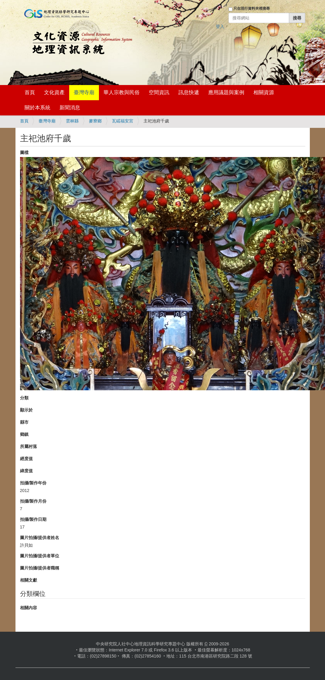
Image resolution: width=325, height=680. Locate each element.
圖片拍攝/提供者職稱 (39, 568)
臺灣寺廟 (84, 92)
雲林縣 (72, 120)
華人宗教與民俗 (121, 92)
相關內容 (28, 607)
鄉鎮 (24, 434)
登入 (220, 26)
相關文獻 (28, 580)
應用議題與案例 (226, 92)
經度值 (26, 458)
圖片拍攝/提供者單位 (39, 555)
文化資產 (54, 92)
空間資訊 (159, 92)
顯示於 (26, 410)
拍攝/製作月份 (33, 501)
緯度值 (26, 470)
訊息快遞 (188, 92)
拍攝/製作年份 (33, 482)
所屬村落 (28, 446)
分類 (24, 397)
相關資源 (263, 92)
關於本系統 (37, 108)
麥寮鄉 (95, 120)
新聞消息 (69, 108)
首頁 (30, 92)
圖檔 (24, 152)
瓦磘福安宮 (122, 120)
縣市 (24, 422)
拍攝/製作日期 (33, 519)
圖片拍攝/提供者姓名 (39, 537)
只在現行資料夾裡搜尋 (251, 8)
